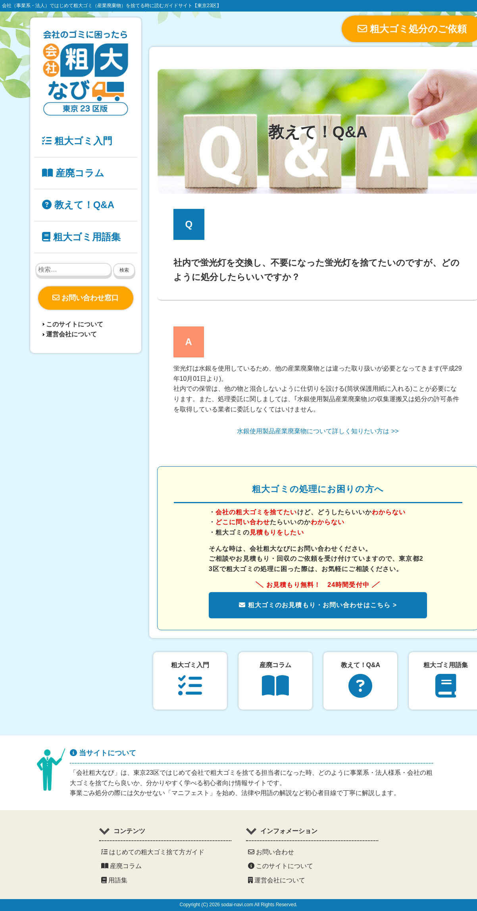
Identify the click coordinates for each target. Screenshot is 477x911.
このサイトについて (74, 324)
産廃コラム (73, 173)
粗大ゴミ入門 (77, 140)
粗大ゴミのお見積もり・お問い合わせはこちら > (318, 605)
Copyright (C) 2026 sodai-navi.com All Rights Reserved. (239, 904)
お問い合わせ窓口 (85, 298)
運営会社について (71, 334)
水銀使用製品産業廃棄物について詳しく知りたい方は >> (317, 431)
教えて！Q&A (78, 204)
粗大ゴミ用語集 (81, 237)
